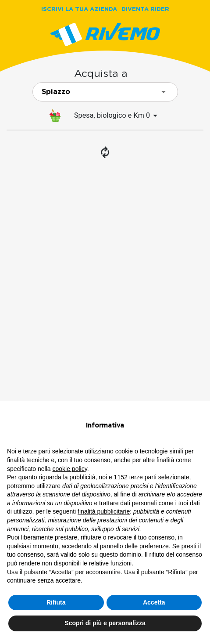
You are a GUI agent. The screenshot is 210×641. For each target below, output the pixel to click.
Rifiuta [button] (56, 602)
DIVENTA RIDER (145, 9)
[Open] (163, 92)
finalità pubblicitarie (104, 511)
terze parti (143, 477)
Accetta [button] (154, 602)
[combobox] (105, 92)
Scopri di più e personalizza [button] (104, 623)
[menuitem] (105, 115)
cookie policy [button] (70, 468)
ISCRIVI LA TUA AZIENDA (79, 9)
